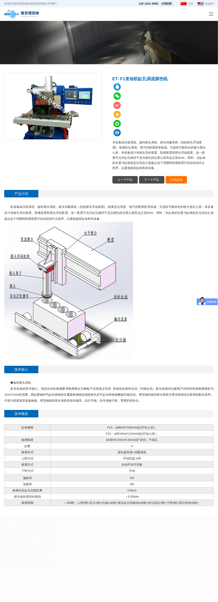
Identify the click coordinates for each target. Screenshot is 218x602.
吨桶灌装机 (24, 594)
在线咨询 (177, 179)
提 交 (130, 588)
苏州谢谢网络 (62, 583)
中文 (190, 3)
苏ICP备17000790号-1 (28, 583)
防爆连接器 (10, 594)
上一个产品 (125, 179)
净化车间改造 (52, 594)
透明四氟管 (37, 594)
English (209, 3)
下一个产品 (152, 179)
